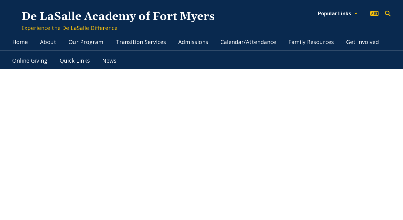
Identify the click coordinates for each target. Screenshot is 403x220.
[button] (338, 13)
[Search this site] (388, 13)
